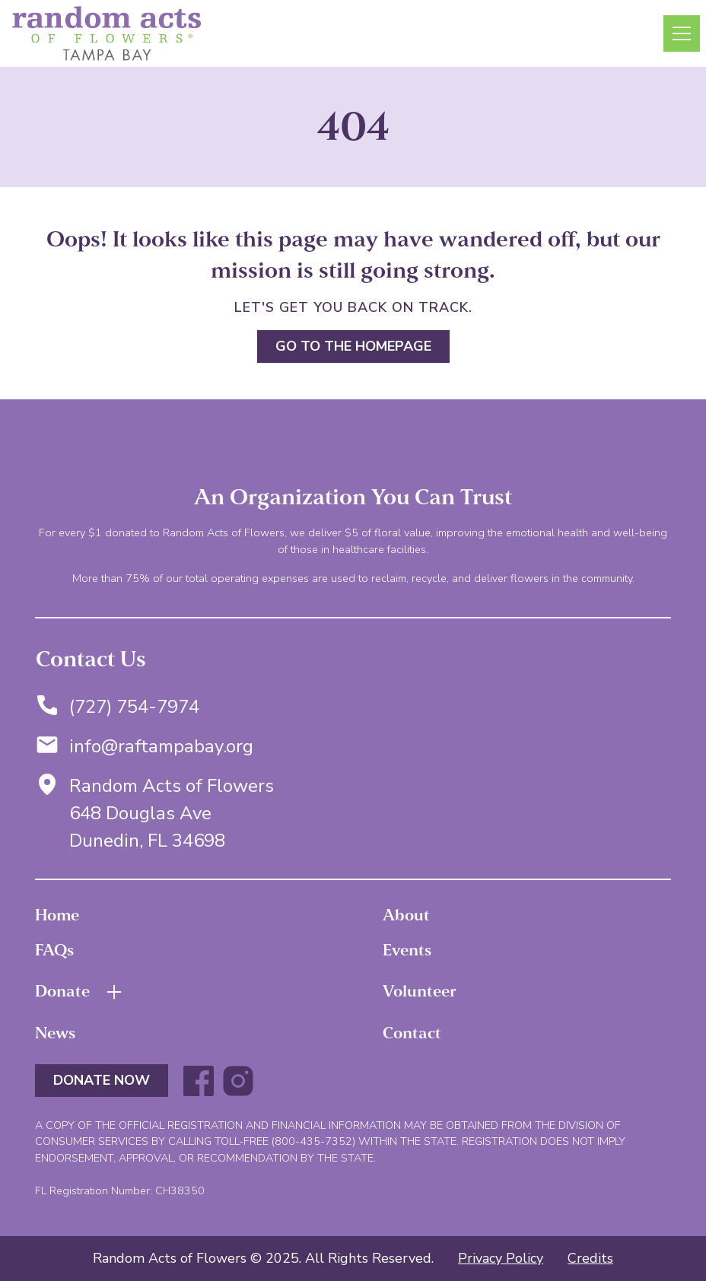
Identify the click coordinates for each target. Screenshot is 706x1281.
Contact (412, 1033)
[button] (678, 33)
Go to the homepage (353, 346)
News (55, 1033)
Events (407, 950)
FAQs (54, 950)
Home (57, 915)
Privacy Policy (500, 1258)
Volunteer (419, 991)
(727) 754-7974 (134, 707)
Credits (590, 1258)
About (406, 915)
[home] (106, 33)
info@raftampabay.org (161, 746)
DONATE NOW (101, 1080)
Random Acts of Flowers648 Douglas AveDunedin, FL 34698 (171, 813)
